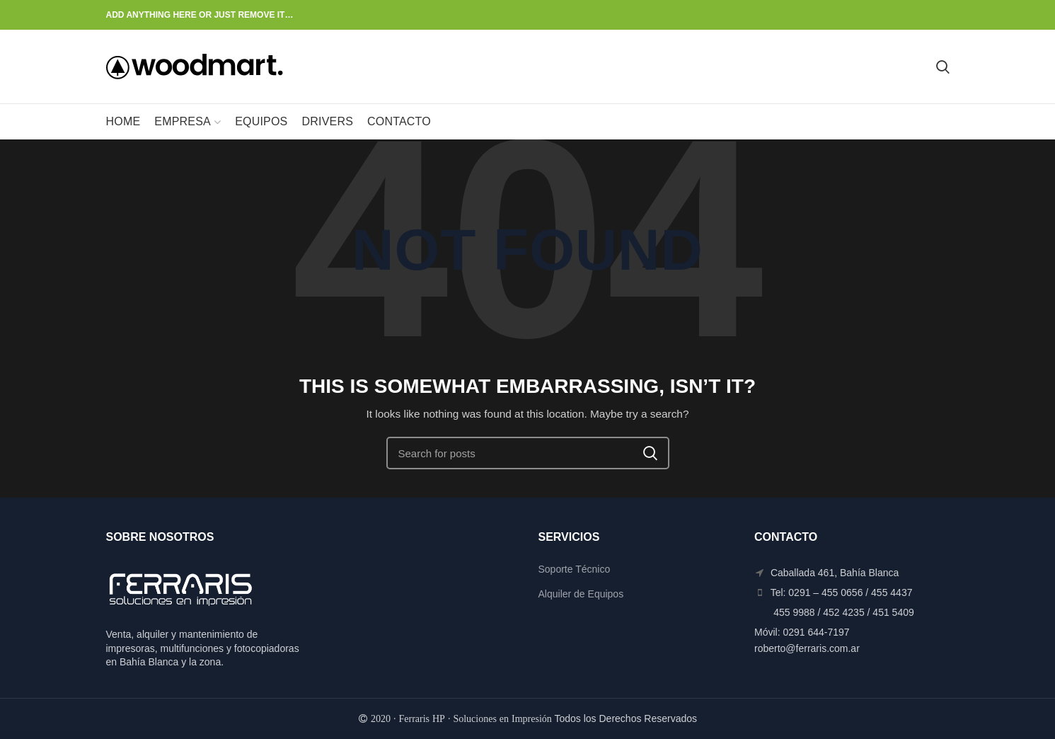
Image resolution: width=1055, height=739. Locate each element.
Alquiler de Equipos (581, 594)
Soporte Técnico (574, 569)
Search (650, 453)
